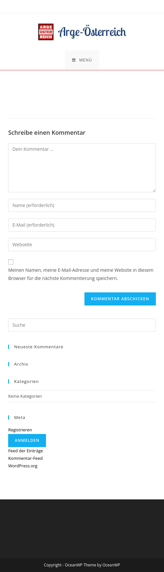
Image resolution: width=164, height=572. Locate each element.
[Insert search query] (82, 325)
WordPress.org (22, 466)
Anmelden (27, 440)
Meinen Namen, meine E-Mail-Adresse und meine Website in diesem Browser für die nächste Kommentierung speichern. (80, 274)
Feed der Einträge (25, 451)
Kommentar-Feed (25, 458)
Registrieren (20, 430)
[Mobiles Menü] (82, 60)
